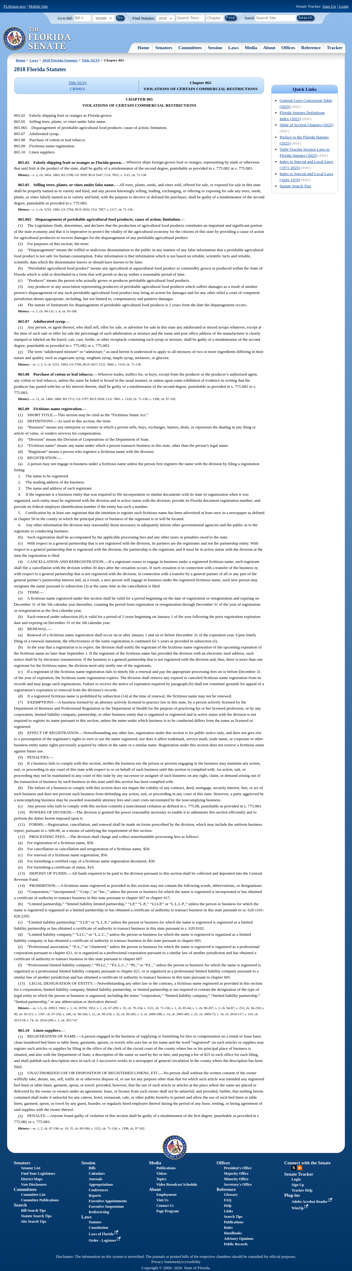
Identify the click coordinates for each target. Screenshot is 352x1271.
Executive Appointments (108, 1201)
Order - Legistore (105, 1240)
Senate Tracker (298, 1174)
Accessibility (191, 1262)
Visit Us (162, 1200)
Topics (161, 1179)
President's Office (238, 1168)
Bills (92, 1168)
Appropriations (101, 1184)
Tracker (335, 47)
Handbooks (233, 1233)
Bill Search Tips (33, 1210)
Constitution (98, 1227)
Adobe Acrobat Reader (312, 1201)
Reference (311, 47)
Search (249, 18)
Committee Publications (40, 1200)
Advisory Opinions (238, 1238)
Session (215, 47)
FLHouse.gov (15, 6)
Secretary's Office (238, 1184)
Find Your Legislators (38, 1173)
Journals (96, 1179)
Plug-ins (292, 1195)
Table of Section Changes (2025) (306, 125)
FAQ (227, 1200)
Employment (166, 1194)
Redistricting (99, 1212)
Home (143, 47)
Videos (161, 1173)
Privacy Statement (165, 1262)
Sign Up (329, 6)
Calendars (97, 1173)
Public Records (236, 1244)
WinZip (300, 1208)
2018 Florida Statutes (60, 60)
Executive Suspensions (106, 1206)
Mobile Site (38, 6)
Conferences (98, 1190)
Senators (163, 47)
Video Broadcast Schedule (176, 1184)
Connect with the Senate (307, 1162)
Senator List (30, 1168)
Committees (190, 47)
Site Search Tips (34, 1221)
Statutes (95, 1222)
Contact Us (165, 1205)
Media (251, 47)
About (269, 47)
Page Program (167, 1211)
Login (344, 6)
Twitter (293, 1167)
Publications (166, 1168)
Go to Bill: (65, 18)
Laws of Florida (104, 1234)
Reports (95, 1195)
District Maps (32, 1179)
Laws (233, 47)
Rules (228, 1227)
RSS (299, 1167)
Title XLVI (90, 60)
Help (228, 1205)
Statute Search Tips (295, 186)
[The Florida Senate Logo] (37, 39)
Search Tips (233, 1216)
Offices (288, 47)
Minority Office (236, 1179)
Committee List (33, 1194)
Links (228, 1211)
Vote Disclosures (34, 1184)
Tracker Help (302, 1190)
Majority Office (236, 1173)
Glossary (231, 1194)
